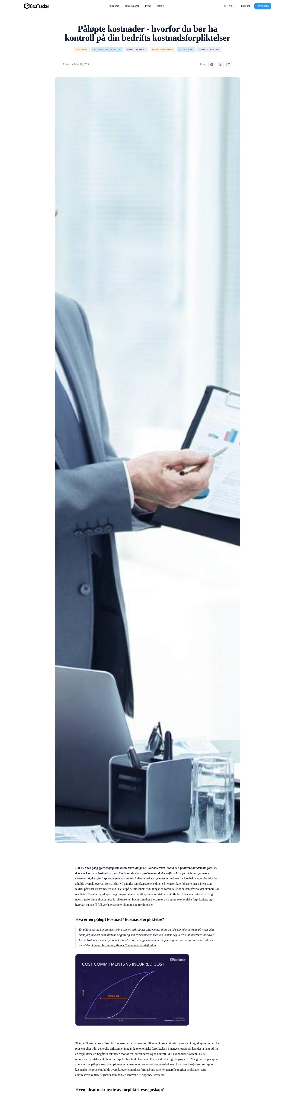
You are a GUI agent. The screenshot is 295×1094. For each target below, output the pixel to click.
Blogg (160, 6)
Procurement (136, 49)
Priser (148, 6)
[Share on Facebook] (211, 64)
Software (186, 49)
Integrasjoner (132, 6)
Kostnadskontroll (107, 49)
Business (82, 49)
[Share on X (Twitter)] (220, 64)
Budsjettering (209, 49)
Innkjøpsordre (162, 49)
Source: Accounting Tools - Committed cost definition (123, 945)
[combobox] (229, 6)
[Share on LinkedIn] (228, 64)
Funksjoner (113, 6)
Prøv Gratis (263, 6)
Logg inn (246, 6)
